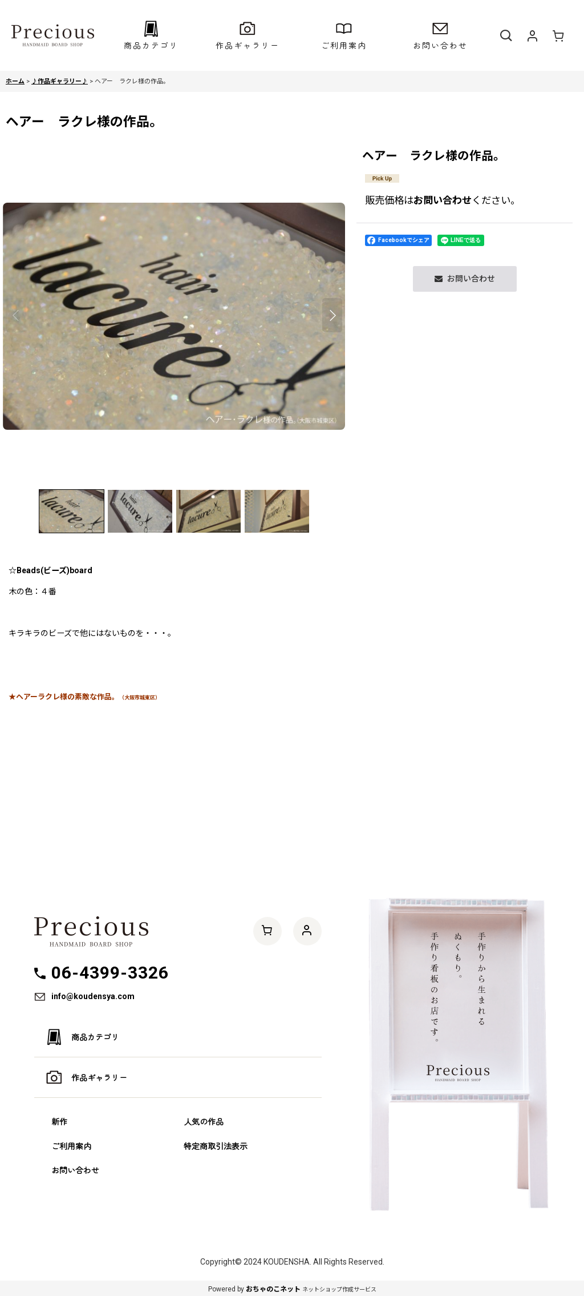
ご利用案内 (71, 1146)
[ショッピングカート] (558, 35)
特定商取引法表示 (216, 1146)
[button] (151, 35)
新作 (59, 1121)
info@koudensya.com (93, 996)
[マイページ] (532, 35)
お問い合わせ (442, 200)
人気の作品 (204, 1121)
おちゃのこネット (273, 1289)
